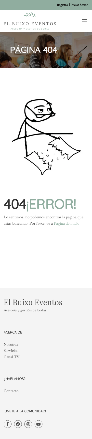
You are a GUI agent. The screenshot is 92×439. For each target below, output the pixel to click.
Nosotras (11, 344)
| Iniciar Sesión (78, 5)
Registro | (63, 5)
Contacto (11, 390)
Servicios (11, 350)
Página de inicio (66, 223)
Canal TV (11, 357)
